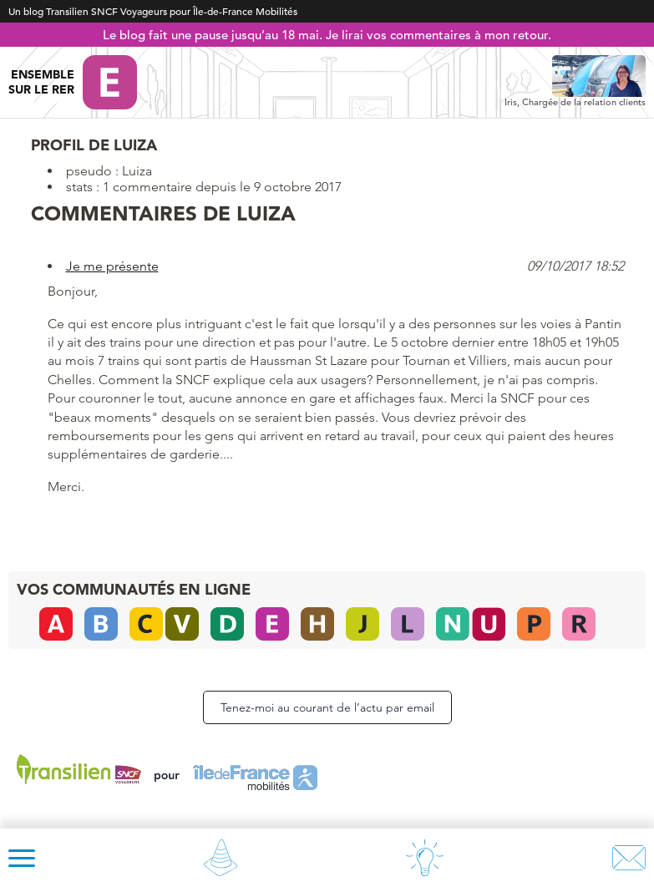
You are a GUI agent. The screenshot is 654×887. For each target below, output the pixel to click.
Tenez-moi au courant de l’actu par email (327, 707)
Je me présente (112, 266)
